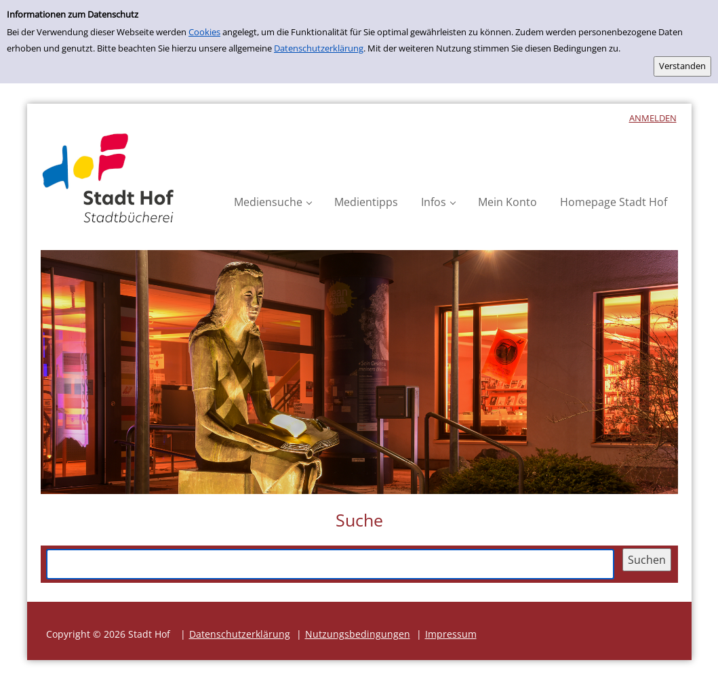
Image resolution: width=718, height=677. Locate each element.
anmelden (653, 118)
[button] (272, 202)
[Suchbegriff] (330, 564)
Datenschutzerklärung (318, 48)
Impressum (451, 634)
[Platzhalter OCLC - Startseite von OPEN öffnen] (108, 178)
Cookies (204, 32)
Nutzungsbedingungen (357, 634)
